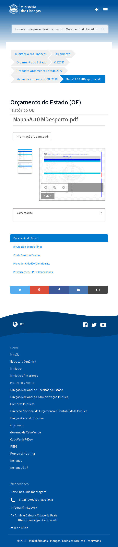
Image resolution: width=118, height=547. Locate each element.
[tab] (59, 213)
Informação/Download (32, 136)
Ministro (16, 368)
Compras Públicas (22, 404)
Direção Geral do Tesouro (27, 418)
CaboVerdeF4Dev (21, 439)
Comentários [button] (59, 213)
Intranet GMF (19, 467)
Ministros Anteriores (24, 375)
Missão (14, 354)
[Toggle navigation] (47, 9)
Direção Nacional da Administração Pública (39, 397)
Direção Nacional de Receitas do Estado (36, 390)
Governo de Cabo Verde (25, 432)
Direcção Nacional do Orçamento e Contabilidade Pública (48, 411)
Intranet (16, 460)
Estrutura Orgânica (23, 361)
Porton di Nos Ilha (22, 453)
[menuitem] (59, 238)
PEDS (14, 446)
